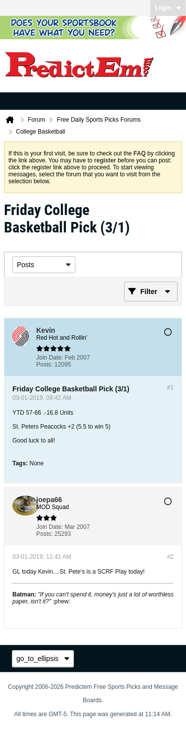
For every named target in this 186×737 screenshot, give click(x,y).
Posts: (44, 364)
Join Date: (49, 357)
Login (168, 7)
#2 (170, 556)
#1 (170, 387)
